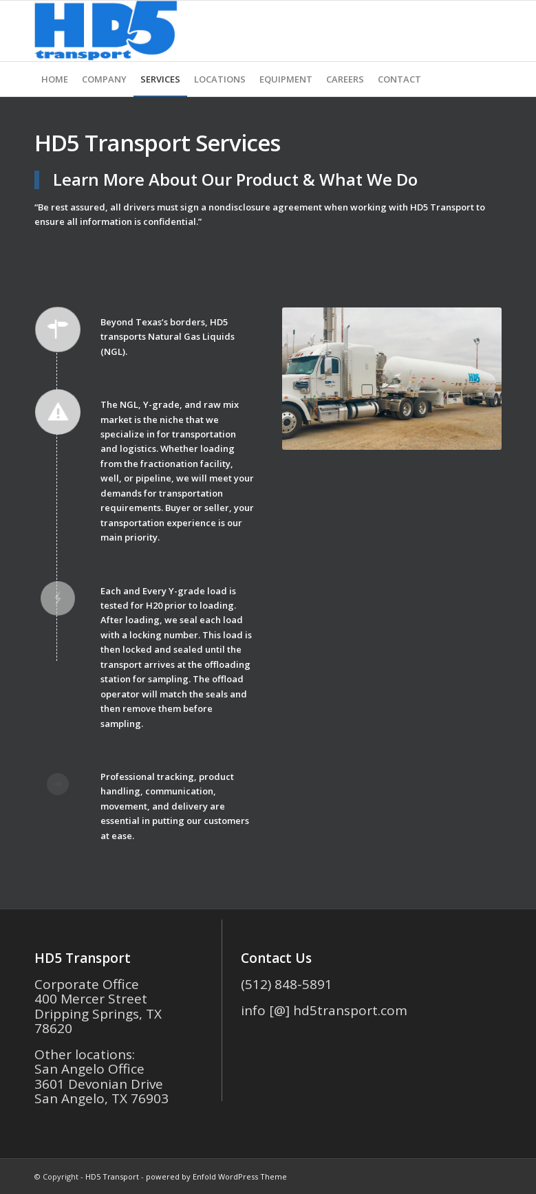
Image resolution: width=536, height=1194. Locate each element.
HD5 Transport (112, 1176)
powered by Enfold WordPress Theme (216, 1176)
